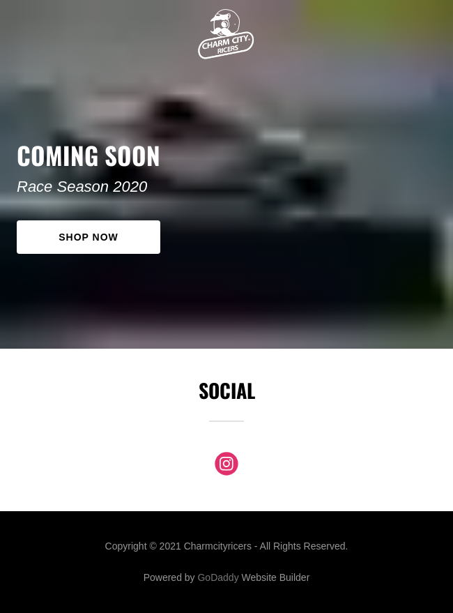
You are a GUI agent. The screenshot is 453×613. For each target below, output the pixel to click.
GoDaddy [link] (217, 577)
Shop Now (88, 237)
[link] (226, 11)
